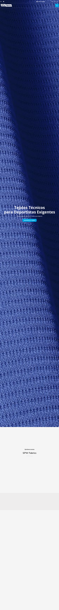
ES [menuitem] (57, 1)
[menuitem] (52, 1)
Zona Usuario (41, 1)
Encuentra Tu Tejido (29, 220)
